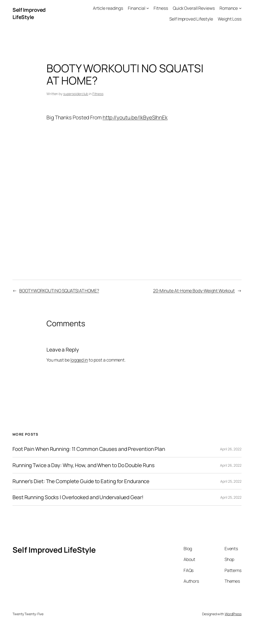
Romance (229, 8)
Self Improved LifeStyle (29, 13)
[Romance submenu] (240, 8)
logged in (79, 360)
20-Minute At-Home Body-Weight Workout (194, 290)
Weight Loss (230, 19)
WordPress (233, 613)
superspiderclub (75, 93)
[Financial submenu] (147, 8)
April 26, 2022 (231, 449)
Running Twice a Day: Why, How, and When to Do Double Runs (83, 465)
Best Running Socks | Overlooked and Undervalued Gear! (78, 497)
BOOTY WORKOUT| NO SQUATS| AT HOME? (59, 290)
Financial (136, 8)
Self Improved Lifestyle (191, 19)
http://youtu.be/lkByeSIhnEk (135, 117)
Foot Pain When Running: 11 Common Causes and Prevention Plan (88, 449)
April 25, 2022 (231, 481)
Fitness (161, 8)
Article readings (108, 8)
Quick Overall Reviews (194, 8)
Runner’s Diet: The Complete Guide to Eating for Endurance (80, 481)
